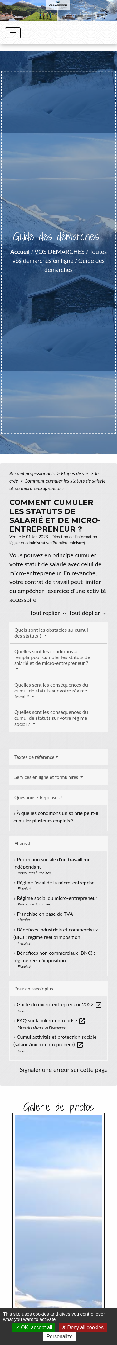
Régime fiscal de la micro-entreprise (56, 882)
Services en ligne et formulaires (46, 777)
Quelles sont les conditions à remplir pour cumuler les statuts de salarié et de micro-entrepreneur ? (52, 657)
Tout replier (49, 612)
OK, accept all (34, 1327)
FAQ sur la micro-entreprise (51, 1020)
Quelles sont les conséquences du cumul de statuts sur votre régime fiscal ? (51, 690)
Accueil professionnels (32, 473)
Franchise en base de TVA (45, 914)
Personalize (59, 1336)
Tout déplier (88, 612)
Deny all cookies (83, 1327)
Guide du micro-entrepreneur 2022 (59, 1004)
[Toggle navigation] (13, 32)
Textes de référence (34, 757)
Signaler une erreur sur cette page (64, 1069)
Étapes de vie (75, 473)
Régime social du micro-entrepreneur (57, 898)
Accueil (20, 251)
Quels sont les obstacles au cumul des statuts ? (51, 633)
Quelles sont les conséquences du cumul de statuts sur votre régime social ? (51, 718)
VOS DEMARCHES (59, 251)
